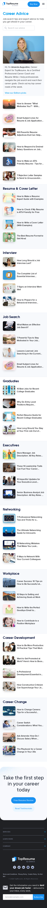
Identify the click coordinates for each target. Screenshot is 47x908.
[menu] (43, 4)
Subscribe (38, 897)
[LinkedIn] (23, 867)
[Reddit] (32, 867)
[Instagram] (28, 867)
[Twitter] (19, 867)
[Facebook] (14, 867)
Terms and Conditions (10, 874)
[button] (23, 831)
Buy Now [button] (33, 4)
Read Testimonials (24, 808)
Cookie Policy (32, 874)
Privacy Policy (22, 874)
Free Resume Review (23, 800)
